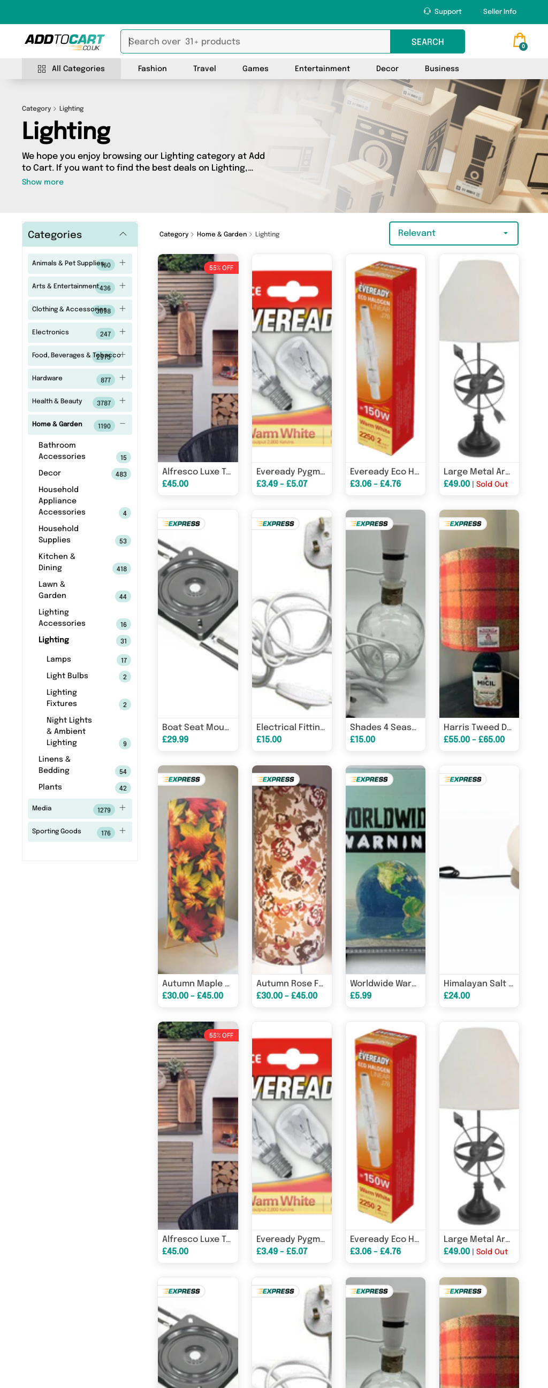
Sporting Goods (79, 833)
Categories (55, 235)
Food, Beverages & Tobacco (79, 357)
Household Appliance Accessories (68, 502)
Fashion (152, 69)
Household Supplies (68, 536)
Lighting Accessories (68, 619)
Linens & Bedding (68, 766)
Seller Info (499, 12)
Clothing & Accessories (79, 311)
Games (255, 69)
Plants (68, 788)
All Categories (71, 69)
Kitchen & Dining (68, 563)
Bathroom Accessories (68, 452)
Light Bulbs (72, 677)
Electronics (79, 334)
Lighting (68, 641)
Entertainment (322, 69)
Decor (387, 69)
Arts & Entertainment (79, 288)
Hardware (79, 380)
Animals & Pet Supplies (79, 265)
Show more (43, 182)
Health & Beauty (79, 403)
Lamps (72, 660)
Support (443, 11)
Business (442, 69)
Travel (204, 69)
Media (79, 810)
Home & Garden (79, 426)
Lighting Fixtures (72, 699)
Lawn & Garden (68, 591)
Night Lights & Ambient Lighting (72, 733)
